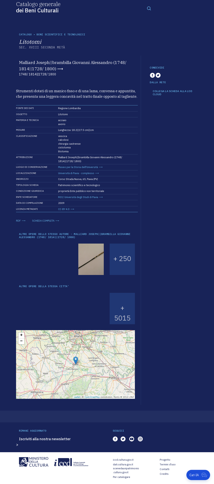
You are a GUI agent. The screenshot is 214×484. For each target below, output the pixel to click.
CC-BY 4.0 (64, 209)
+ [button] (21, 335)
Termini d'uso (168, 464)
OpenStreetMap (92, 397)
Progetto (165, 459)
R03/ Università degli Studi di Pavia (78, 197)
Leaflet (77, 397)
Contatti (164, 469)
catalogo (25, 34)
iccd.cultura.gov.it (123, 459)
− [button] (21, 341)
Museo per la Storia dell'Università (78, 167)
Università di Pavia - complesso (76, 173)
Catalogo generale (38, 7)
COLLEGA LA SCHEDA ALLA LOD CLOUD (172, 93)
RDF (18, 220)
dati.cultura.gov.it (123, 464)
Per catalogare (121, 477)
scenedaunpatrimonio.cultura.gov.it (126, 470)
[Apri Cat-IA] (198, 475)
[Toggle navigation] (149, 8)
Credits (164, 474)
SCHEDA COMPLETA (43, 220)
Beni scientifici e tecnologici (61, 34)
